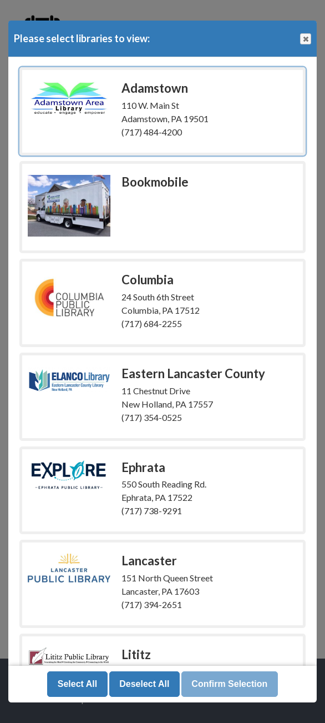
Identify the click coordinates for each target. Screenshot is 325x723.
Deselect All (144, 684)
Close (305, 39)
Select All (77, 684)
